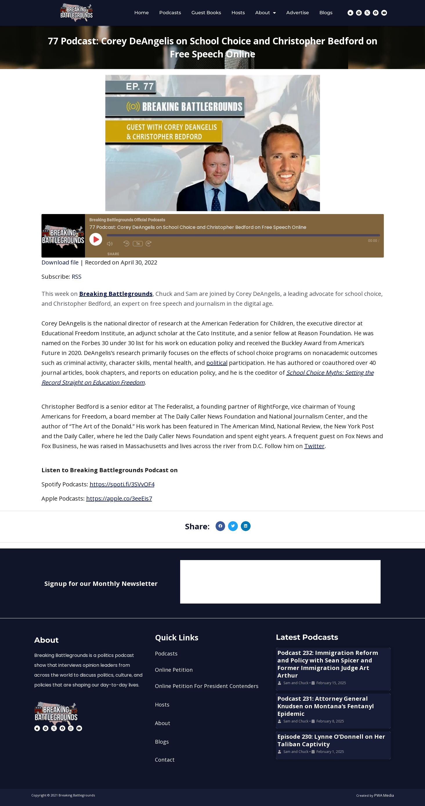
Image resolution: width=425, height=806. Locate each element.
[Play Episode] (95, 239)
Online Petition (174, 669)
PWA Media (385, 795)
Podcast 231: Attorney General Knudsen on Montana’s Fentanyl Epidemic (325, 706)
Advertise (297, 12)
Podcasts (170, 12)
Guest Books (206, 12)
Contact (165, 759)
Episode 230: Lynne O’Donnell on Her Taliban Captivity (331, 740)
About (265, 13)
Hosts (238, 12)
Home (141, 12)
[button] (212, 299)
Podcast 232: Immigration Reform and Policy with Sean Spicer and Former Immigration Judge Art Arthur (327, 664)
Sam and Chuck (295, 682)
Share (113, 253)
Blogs (325, 12)
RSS (77, 276)
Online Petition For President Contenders (206, 685)
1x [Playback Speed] (138, 243)
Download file (60, 262)
